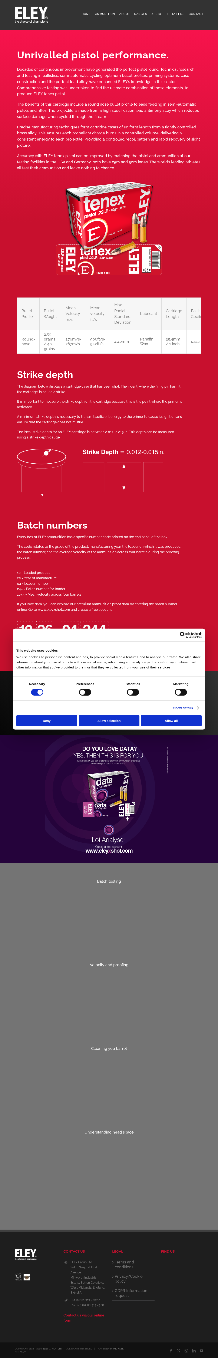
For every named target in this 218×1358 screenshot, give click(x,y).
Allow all (171, 721)
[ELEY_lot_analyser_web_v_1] (109, 737)
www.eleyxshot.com (54, 610)
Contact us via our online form (83, 1317)
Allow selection (108, 721)
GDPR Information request (131, 1293)
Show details (183, 708)
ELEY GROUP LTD (52, 1348)
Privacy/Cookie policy (129, 1278)
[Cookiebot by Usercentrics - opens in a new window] (183, 635)
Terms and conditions (124, 1264)
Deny (47, 721)
